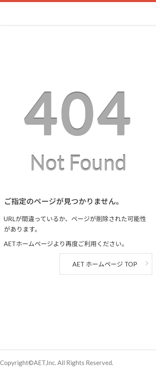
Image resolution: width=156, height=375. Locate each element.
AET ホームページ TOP (104, 264)
